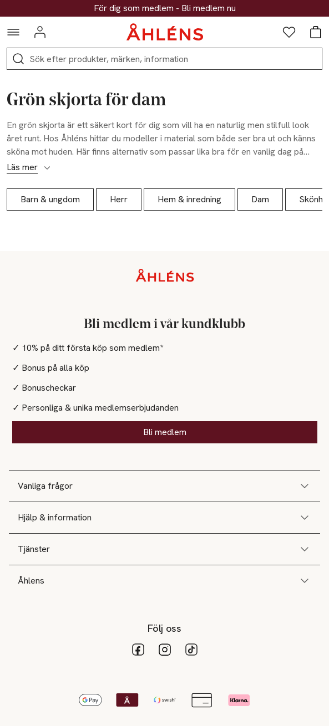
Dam (260, 199)
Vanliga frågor (164, 486)
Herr (119, 199)
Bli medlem (164, 432)
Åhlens (164, 580)
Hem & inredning (189, 199)
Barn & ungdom (50, 199)
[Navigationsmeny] (13, 32)
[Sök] (18, 58)
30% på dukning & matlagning (165, 8)
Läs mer (29, 167)
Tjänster (164, 549)
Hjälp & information (164, 517)
